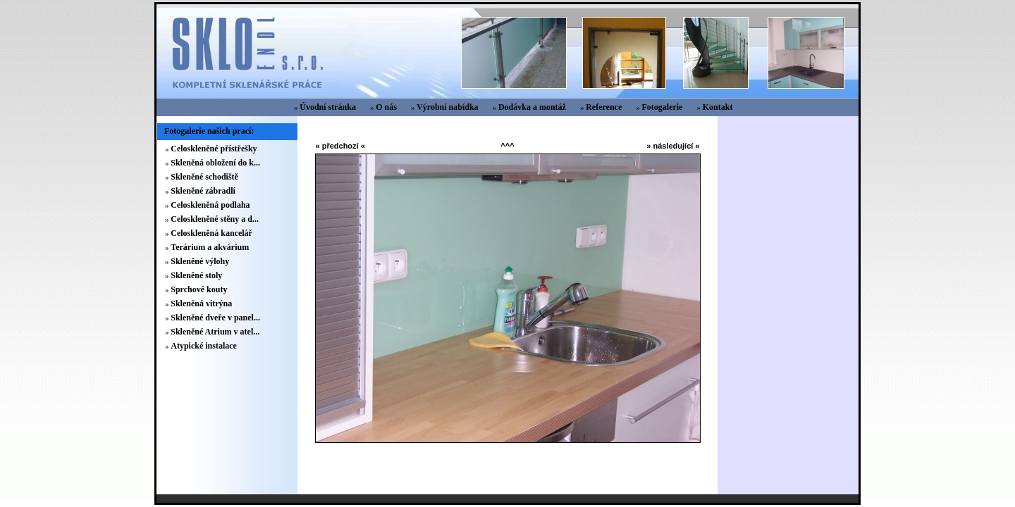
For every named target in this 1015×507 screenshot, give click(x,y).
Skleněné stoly (196, 275)
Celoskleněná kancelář (211, 233)
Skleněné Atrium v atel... (215, 332)
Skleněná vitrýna (201, 303)
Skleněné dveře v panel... (215, 318)
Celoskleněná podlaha (210, 205)
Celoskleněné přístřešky (214, 149)
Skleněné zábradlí (203, 191)
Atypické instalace (204, 346)
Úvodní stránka (328, 107)
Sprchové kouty (199, 289)
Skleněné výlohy (200, 261)
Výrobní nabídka (448, 107)
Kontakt (718, 107)
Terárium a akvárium (210, 247)
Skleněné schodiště (204, 177)
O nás (386, 107)
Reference (604, 107)
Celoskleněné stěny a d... (215, 219)
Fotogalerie (661, 107)
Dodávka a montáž (532, 107)
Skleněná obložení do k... (215, 163)
